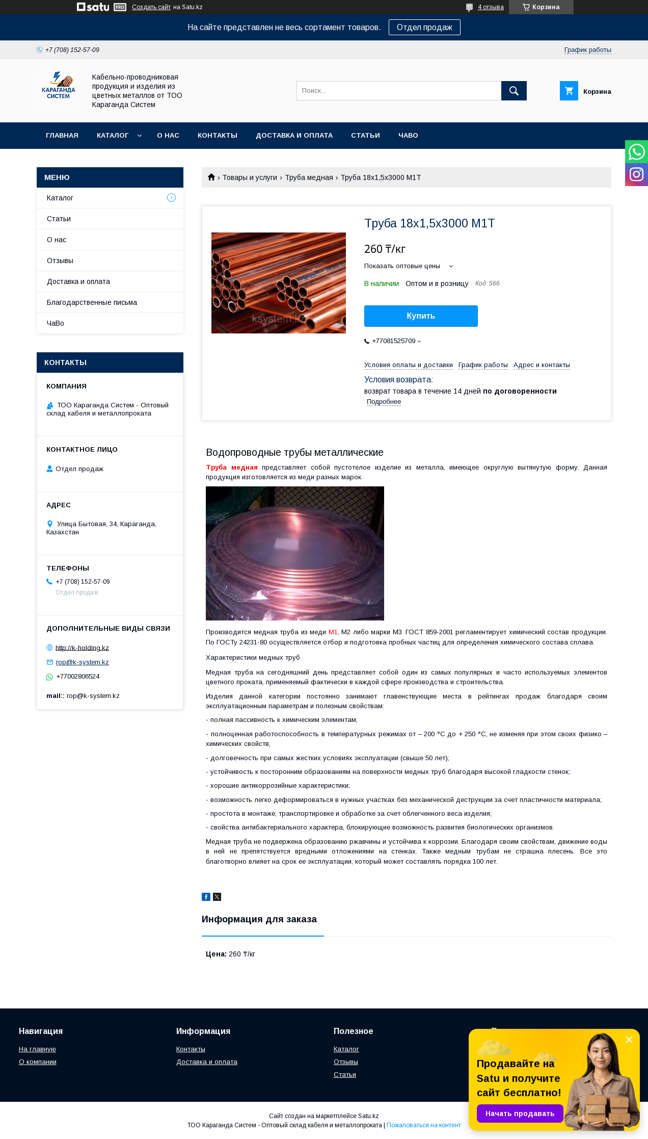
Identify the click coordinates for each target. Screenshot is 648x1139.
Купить (421, 316)
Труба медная (309, 177)
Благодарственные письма (92, 302)
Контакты (217, 135)
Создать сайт (151, 7)
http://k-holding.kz (82, 647)
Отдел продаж (424, 27)
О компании (38, 1062)
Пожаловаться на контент (424, 1125)
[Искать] (514, 90)
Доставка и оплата (294, 135)
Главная (62, 135)
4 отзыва (491, 7)
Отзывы (60, 260)
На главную (37, 1049)
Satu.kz (368, 1116)
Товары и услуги (249, 177)
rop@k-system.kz (82, 662)
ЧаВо (408, 135)
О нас (168, 135)
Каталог (112, 135)
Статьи (365, 135)
